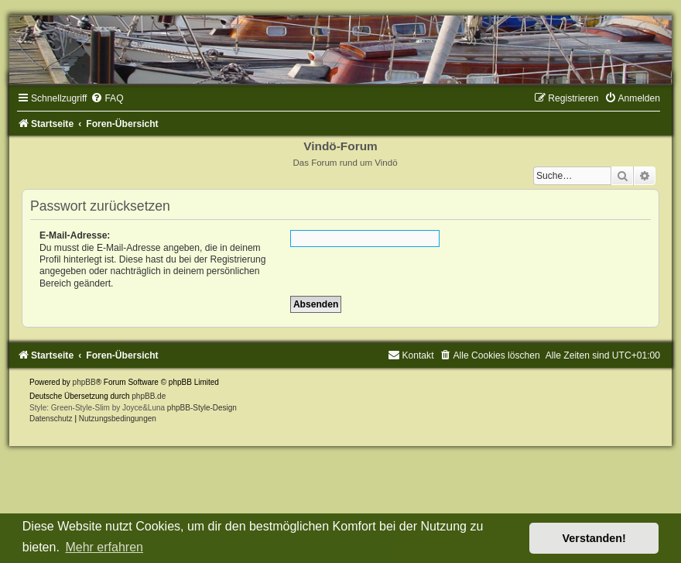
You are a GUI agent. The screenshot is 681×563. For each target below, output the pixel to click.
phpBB (84, 382)
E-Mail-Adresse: (74, 235)
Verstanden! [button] (594, 538)
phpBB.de (149, 396)
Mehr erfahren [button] (104, 547)
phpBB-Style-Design (202, 407)
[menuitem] (107, 98)
